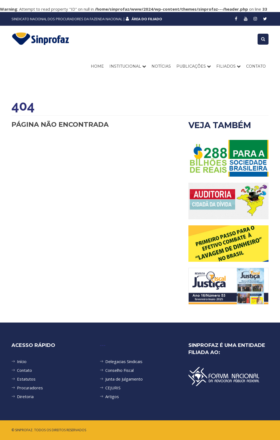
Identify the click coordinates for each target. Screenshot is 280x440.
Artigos (112, 396)
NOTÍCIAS (161, 66)
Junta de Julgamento (124, 379)
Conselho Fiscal (119, 370)
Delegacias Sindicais (123, 361)
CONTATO (256, 66)
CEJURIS (113, 387)
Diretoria (25, 396)
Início (22, 361)
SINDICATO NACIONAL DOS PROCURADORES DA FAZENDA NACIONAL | (86, 18)
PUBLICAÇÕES (193, 66)
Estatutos (26, 379)
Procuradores (30, 387)
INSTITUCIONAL (127, 66)
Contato (24, 370)
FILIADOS (228, 66)
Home (97, 66)
